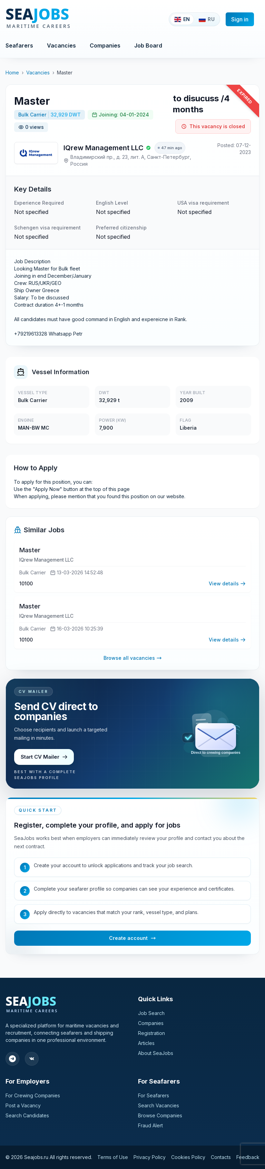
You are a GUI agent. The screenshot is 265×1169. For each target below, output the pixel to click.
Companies (105, 45)
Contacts (221, 1157)
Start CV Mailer (44, 758)
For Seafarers (153, 1095)
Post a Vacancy (23, 1105)
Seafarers (19, 45)
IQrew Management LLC (103, 148)
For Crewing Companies (33, 1095)
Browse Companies (160, 1115)
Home (12, 72)
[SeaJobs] (61, 19)
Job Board (148, 45)
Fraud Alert (150, 1125)
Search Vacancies (158, 1105)
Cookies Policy (188, 1157)
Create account (132, 939)
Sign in (239, 19)
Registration (151, 1033)
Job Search (151, 1013)
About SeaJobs (155, 1053)
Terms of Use (112, 1157)
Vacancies (61, 45)
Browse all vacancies (133, 659)
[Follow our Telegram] (12, 1059)
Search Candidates (27, 1115)
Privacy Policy (150, 1157)
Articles (146, 1043)
